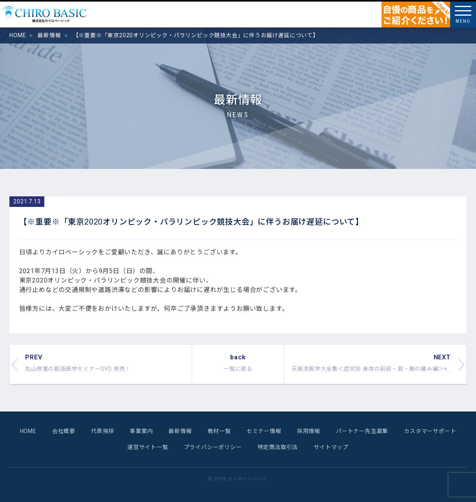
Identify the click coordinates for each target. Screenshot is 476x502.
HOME (28, 431)
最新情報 (180, 431)
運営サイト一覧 (147, 447)
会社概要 (63, 431)
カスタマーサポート (430, 431)
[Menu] (463, 14)
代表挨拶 (102, 431)
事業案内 (141, 431)
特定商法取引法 (278, 447)
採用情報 (308, 431)
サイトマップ (331, 447)
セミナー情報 (264, 431)
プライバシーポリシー (213, 447)
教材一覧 (219, 431)
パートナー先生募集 (362, 431)
